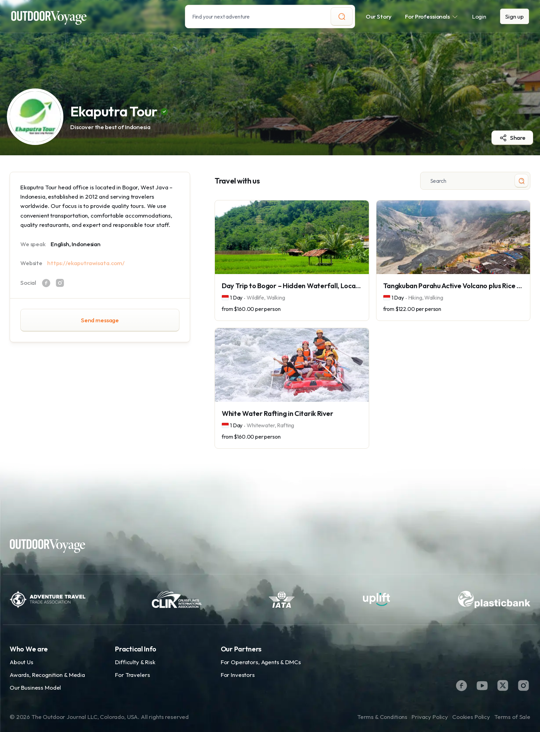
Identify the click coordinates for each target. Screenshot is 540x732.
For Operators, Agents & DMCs (261, 662)
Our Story (379, 16)
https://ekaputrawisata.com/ (86, 262)
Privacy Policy (430, 716)
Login (479, 16)
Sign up (514, 16)
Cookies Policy (471, 716)
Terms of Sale (512, 716)
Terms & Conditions (382, 716)
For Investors (238, 674)
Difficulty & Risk (135, 662)
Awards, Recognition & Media (47, 674)
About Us (21, 662)
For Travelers (132, 674)
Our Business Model (35, 687)
